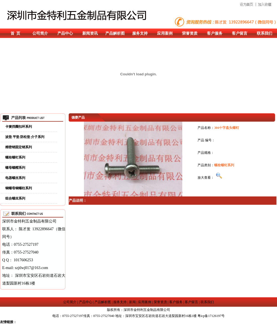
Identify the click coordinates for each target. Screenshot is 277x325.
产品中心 (65, 33)
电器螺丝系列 (15, 178)
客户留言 (239, 33)
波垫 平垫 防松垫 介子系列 (24, 137)
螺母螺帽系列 (15, 168)
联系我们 (264, 33)
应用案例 (165, 33)
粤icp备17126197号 (211, 316)
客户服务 (214, 33)
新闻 (132, 302)
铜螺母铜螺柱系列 (18, 188)
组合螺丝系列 (15, 198)
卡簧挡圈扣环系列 (18, 127)
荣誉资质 (190, 33)
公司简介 (40, 33)
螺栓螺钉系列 (15, 157)
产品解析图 (115, 33)
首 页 (15, 33)
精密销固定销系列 (18, 147)
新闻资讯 (90, 33)
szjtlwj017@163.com (31, 268)
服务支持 (140, 33)
